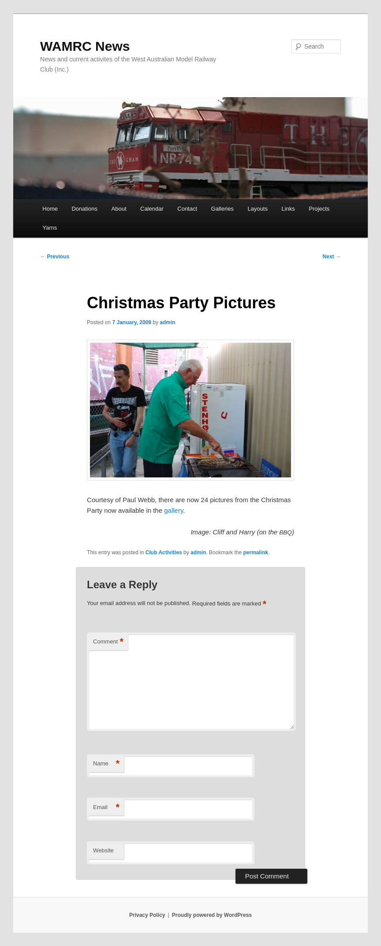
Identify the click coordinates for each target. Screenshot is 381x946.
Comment (108, 642)
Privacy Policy (147, 915)
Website (103, 850)
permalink (255, 552)
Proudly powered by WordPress (212, 915)
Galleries (222, 208)
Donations (84, 208)
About (119, 208)
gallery (173, 510)
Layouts (257, 208)
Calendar (152, 208)
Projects (319, 208)
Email (106, 807)
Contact (187, 208)
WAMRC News (85, 46)
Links (288, 208)
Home (50, 208)
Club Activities (164, 552)
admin (167, 322)
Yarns (49, 227)
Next (332, 257)
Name (106, 763)
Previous (54, 257)
